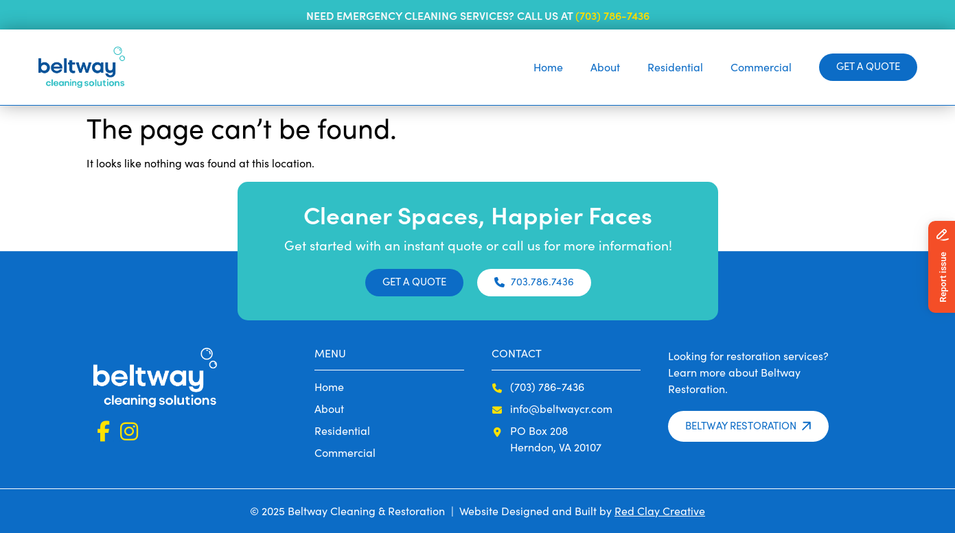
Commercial (761, 67)
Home (548, 67)
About (605, 67)
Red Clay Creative (659, 511)
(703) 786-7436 (612, 15)
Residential (675, 67)
